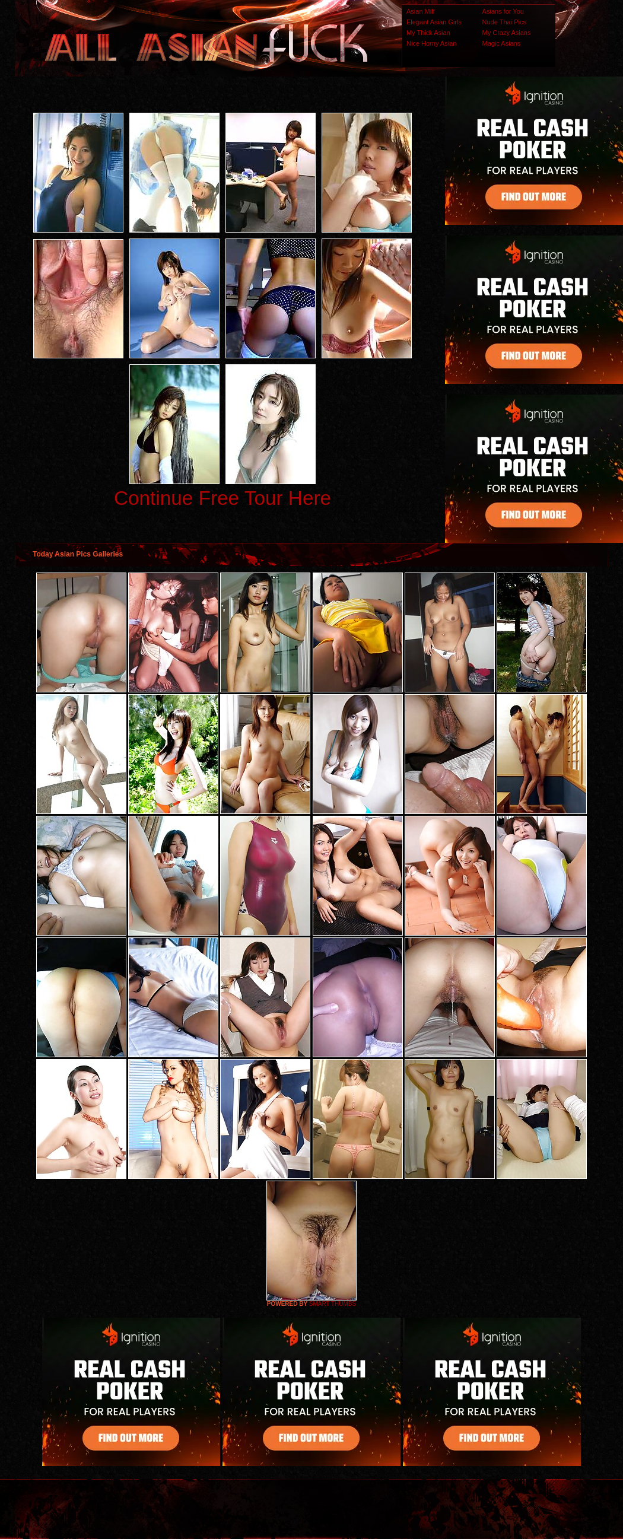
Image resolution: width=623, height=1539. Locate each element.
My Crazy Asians (506, 32)
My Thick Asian (428, 32)
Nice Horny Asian (431, 43)
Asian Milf (420, 11)
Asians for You (503, 11)
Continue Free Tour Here (222, 498)
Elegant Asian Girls (434, 22)
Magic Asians (501, 43)
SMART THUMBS (332, 1303)
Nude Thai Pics (504, 22)
